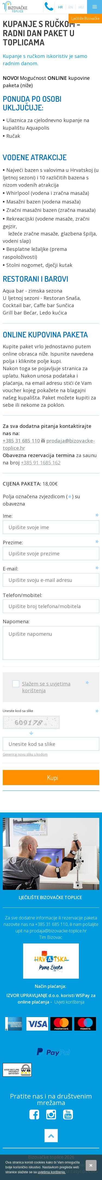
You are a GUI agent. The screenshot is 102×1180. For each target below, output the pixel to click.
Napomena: (16, 621)
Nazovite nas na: (49, 4)
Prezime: (13, 542)
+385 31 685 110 (21, 440)
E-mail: (10, 569)
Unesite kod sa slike (18, 711)
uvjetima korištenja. (52, 1172)
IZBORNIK (94, 7)
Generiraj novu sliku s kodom (25, 754)
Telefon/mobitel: (22, 595)
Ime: (8, 516)
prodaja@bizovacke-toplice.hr (58, 931)
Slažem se (91, 1165)
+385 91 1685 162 (40, 462)
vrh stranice (51, 1135)
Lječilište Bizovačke (85, 18)
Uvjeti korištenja (69, 1002)
